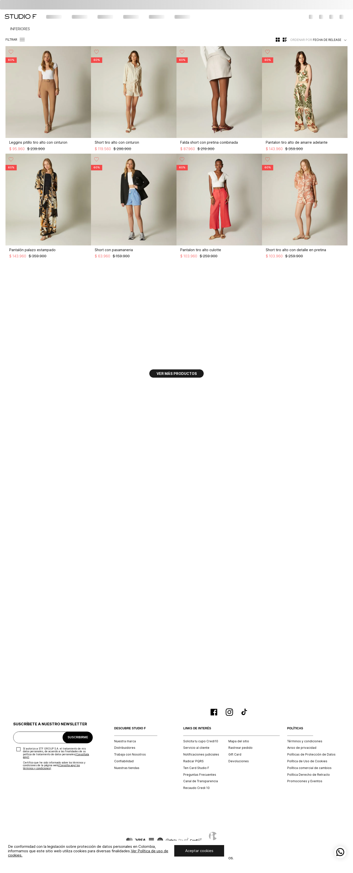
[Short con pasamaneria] (133, 207)
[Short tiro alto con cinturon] (133, 99)
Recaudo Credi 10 (196, 788)
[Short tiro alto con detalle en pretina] (305, 207)
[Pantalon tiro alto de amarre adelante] (305, 99)
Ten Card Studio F (196, 768)
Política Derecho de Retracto (308, 774)
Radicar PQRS (193, 761)
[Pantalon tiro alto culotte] (219, 207)
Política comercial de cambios (309, 768)
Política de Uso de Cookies (307, 761)
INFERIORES (20, 29)
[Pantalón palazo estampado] (48, 207)
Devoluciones (238, 761)
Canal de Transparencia (200, 781)
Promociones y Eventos (304, 781)
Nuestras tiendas (126, 768)
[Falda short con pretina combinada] (219, 99)
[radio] (277, 39)
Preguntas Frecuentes (199, 774)
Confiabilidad (124, 761)
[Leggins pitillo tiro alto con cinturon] (48, 99)
